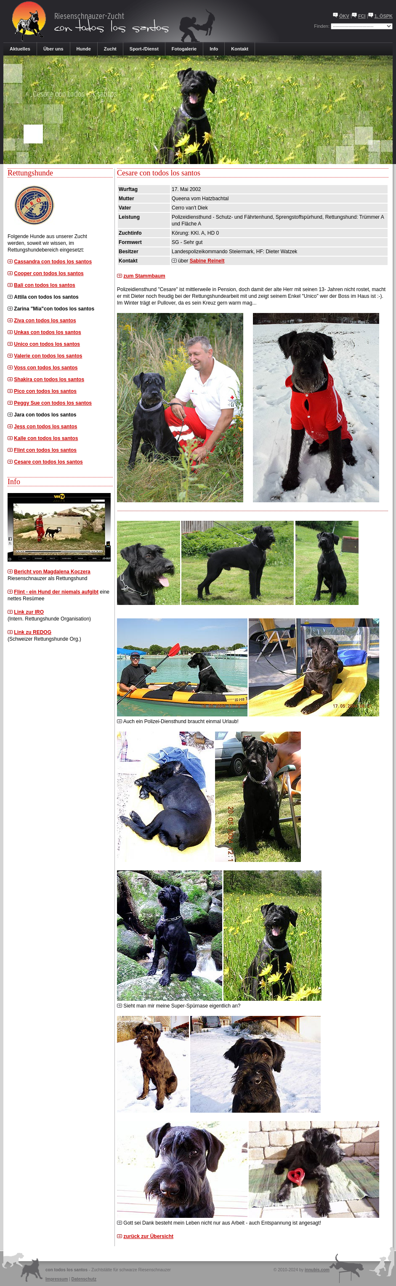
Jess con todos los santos (45, 427)
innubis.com (317, 1269)
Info (214, 48)
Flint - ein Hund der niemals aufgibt (56, 592)
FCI (362, 16)
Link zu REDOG (32, 632)
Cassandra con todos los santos (53, 262)
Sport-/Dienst (144, 48)
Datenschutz (84, 1279)
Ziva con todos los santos (45, 320)
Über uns (53, 48)
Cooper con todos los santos (48, 273)
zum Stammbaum (144, 276)
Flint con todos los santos (45, 450)
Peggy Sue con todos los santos (53, 403)
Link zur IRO (29, 612)
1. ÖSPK (384, 16)
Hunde (84, 48)
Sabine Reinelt (207, 261)
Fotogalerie (184, 48)
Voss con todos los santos (45, 368)
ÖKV (344, 16)
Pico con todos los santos (45, 391)
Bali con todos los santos (44, 285)
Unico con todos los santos (47, 344)
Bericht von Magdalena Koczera (52, 572)
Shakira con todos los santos (49, 379)
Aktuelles (20, 48)
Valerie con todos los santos (48, 356)
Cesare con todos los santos (48, 462)
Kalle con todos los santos (46, 438)
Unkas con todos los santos (47, 332)
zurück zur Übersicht (148, 1236)
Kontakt (239, 48)
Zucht (110, 48)
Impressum (56, 1279)
